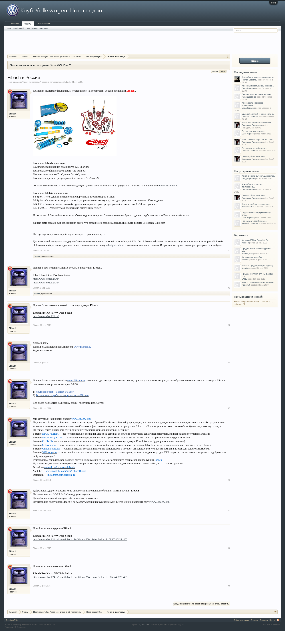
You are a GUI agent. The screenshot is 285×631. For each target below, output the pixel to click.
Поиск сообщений (15, 28)
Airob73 (245, 243)
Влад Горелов (248, 88)
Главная (15, 24)
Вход (273, 3)
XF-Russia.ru (19, 627)
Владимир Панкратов (252, 125)
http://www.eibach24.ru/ (46, 278)
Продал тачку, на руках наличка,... (257, 94)
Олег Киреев (248, 134)
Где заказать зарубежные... (254, 148)
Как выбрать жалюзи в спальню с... (258, 77)
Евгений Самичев (250, 117)
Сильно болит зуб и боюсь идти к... (258, 114)
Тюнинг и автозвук (31, 82)
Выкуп (222, 71)
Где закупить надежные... (253, 131)
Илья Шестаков (249, 97)
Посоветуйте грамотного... (254, 156)
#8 (229, 548)
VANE (244, 279)
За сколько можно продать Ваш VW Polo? (40, 65)
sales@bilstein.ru (115, 245)
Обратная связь (241, 620)
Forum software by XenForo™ (30, 624)
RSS (278, 620)
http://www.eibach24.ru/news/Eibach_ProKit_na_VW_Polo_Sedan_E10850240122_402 (80, 539)
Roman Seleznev (249, 80)
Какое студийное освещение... (256, 204)
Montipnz (246, 268)
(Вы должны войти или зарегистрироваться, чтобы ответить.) (201, 604)
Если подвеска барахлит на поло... (258, 139)
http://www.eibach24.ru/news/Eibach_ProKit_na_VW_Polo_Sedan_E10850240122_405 (80, 577)
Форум (28, 24)
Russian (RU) (12, 620)
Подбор (215, 71)
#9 (229, 586)
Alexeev (245, 260)
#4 (229, 363)
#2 (229, 288)
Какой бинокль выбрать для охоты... (258, 176)
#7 (229, 510)
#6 (229, 480)
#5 (229, 408)
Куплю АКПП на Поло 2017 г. (255, 240)
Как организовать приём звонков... (258, 86)
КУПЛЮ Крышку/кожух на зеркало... (258, 282)
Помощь (254, 620)
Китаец (37, 256)
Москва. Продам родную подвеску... (258, 265)
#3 (229, 325)
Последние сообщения (38, 28)
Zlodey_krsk (247, 254)
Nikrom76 (246, 285)
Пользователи (43, 24)
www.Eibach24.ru (168, 185)
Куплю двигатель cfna (252, 257)
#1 (229, 250)
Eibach (67, 82)
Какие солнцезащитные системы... (258, 123)
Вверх (272, 620)
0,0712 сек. (144, 624)
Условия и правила (271, 624)
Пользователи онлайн (249, 296)
